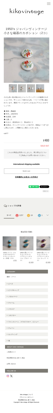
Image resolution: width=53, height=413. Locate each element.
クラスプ (11, 309)
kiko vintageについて (26, 394)
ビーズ (10, 284)
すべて (9, 215)
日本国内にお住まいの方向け (26, 177)
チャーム (11, 303)
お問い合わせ (11, 364)
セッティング (12, 334)
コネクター (12, 315)
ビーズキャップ (13, 290)
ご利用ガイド (11, 352)
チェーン (11, 328)
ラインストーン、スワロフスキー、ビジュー (23, 322)
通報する (45, 191)
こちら (22, 155)
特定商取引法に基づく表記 (16, 358)
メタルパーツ (12, 296)
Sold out (26, 171)
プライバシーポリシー (26, 397)
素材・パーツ (11, 277)
